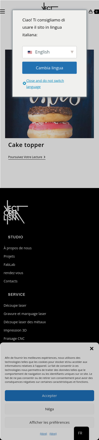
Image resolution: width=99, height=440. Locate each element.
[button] (91, 348)
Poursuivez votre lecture (26, 157)
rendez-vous (13, 272)
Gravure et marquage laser (25, 313)
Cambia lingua (49, 67)
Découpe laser (15, 305)
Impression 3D (15, 330)
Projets (9, 256)
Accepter (49, 395)
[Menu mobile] (2, 11)
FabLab (9, 264)
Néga (49, 408)
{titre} (43, 433)
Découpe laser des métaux (25, 322)
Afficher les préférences (49, 422)
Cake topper (26, 145)
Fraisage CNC (14, 338)
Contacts (11, 281)
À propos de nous (18, 248)
